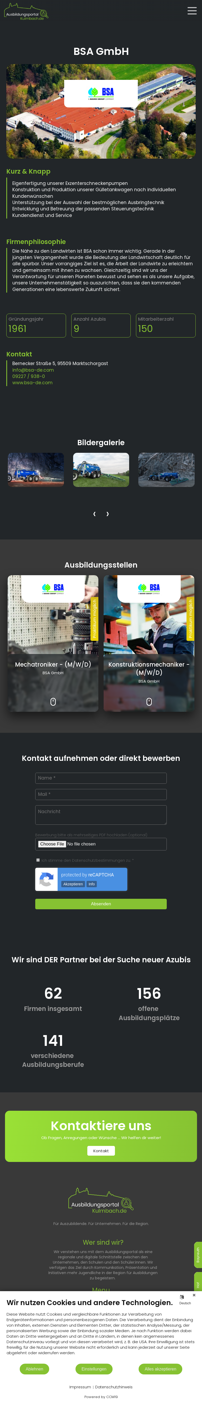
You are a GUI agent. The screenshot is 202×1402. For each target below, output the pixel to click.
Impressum (80, 1387)
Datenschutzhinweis (114, 1387)
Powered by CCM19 (101, 1396)
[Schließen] (194, 1295)
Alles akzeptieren (160, 1369)
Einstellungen (94, 1369)
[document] (101, 1330)
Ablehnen (34, 1369)
